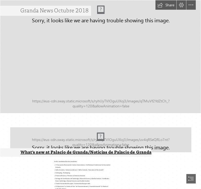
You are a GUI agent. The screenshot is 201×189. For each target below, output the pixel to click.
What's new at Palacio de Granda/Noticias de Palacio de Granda (86, 152)
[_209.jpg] (100, 136)
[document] (100, 94)
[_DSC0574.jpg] (100, 56)
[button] (165, 5)
